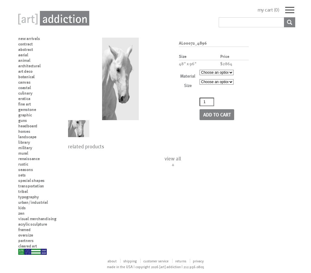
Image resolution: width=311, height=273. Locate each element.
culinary (25, 93)
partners (25, 240)
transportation (31, 186)
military (25, 147)
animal (24, 60)
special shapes (31, 180)
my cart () (268, 9)
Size (188, 85)
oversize (25, 235)
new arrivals (29, 38)
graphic (25, 115)
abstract (25, 49)
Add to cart (217, 114)
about (112, 261)
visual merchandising (37, 218)
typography (28, 196)
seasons (25, 169)
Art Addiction (52, 18)
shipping (130, 261)
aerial (23, 54)
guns (22, 120)
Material (187, 76)
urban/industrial (33, 202)
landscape (27, 136)
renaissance (29, 158)
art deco (25, 71)
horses (24, 131)
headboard (27, 125)
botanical (26, 76)
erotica (24, 98)
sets (22, 175)
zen (21, 213)
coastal (24, 87)
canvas (24, 82)
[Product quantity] (207, 102)
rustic (23, 164)
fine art (24, 104)
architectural (29, 65)
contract (25, 44)
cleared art (27, 246)
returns (180, 261)
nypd (22, 251)
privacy (198, 261)
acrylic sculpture (32, 224)
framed (24, 229)
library (24, 142)
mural (23, 153)
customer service (156, 261)
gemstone (27, 109)
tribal (23, 191)
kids (22, 207)
